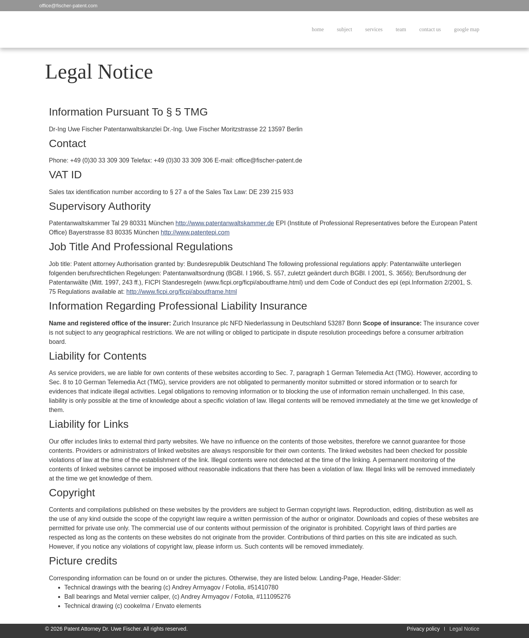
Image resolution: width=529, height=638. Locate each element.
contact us (430, 29)
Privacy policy (423, 629)
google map (466, 29)
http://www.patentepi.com (195, 232)
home (318, 29)
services (374, 29)
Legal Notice (464, 629)
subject (344, 29)
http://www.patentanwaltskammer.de (225, 223)
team (401, 29)
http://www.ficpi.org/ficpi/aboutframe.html (181, 291)
